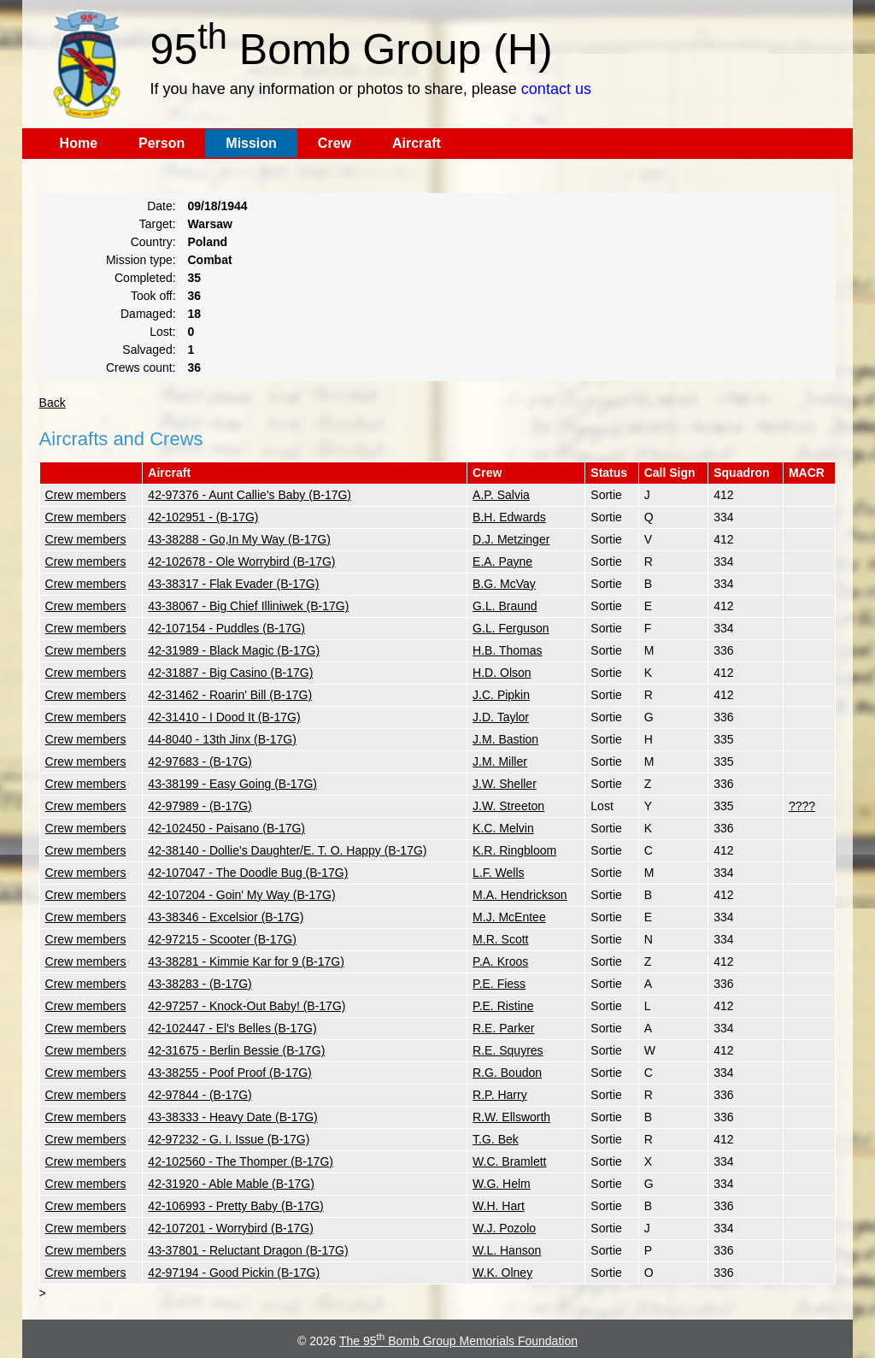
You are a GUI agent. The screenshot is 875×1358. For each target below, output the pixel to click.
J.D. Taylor (501, 717)
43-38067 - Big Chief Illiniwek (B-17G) (248, 606)
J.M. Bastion (505, 739)
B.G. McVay (504, 584)
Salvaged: (148, 349)
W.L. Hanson (507, 1250)
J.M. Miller (500, 761)
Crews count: (141, 367)
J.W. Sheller (505, 784)
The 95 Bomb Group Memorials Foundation (458, 1341)
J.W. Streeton (508, 806)
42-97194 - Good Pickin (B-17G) (234, 1272)
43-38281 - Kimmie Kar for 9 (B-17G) (246, 961)
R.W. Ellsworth (511, 1117)
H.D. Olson (502, 672)
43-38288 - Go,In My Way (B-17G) (239, 539)
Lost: (162, 331)
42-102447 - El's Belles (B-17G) (232, 1028)
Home (78, 143)
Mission (251, 143)
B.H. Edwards (509, 517)
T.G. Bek (496, 1139)
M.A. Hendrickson (520, 895)
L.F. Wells (498, 872)
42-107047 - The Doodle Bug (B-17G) (248, 872)
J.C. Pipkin (501, 695)
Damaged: (148, 313)
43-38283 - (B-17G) (199, 984)
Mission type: (141, 260)
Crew (334, 143)
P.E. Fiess (499, 984)
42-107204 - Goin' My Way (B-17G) (241, 895)
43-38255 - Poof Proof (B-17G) (229, 1072)
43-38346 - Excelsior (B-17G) (225, 917)
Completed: (145, 278)
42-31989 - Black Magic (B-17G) (234, 650)
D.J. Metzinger (511, 539)
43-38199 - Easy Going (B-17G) (232, 784)
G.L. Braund (505, 606)
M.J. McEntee (509, 917)
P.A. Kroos (500, 961)
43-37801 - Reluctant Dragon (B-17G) (248, 1250)
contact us (556, 88)
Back (52, 402)
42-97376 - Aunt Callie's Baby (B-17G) (249, 495)
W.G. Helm (502, 1183)
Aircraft (416, 143)
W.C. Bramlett (509, 1161)
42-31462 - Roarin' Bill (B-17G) (230, 695)
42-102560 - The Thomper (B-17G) (240, 1161)
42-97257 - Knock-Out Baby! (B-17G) (246, 1006)
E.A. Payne (502, 561)
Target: (157, 224)
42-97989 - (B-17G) (199, 806)
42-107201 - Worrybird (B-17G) (230, 1228)
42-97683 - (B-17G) (199, 761)
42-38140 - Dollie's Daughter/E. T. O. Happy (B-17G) (287, 850)
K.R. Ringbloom (514, 850)
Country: (153, 242)
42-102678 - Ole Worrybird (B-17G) (241, 561)
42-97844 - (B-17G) (199, 1095)
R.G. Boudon (507, 1072)
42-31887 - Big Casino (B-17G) (230, 672)
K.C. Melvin (503, 828)
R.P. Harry (500, 1095)
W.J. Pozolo (504, 1228)
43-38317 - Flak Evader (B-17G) (233, 584)
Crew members (85, 495)
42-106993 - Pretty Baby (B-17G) (235, 1206)
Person (161, 143)
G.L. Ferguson (511, 628)
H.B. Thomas (507, 650)
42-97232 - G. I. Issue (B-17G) (228, 1139)
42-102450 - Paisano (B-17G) (226, 828)
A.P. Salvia (501, 495)
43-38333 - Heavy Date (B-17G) (232, 1117)
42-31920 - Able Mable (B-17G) (231, 1183)
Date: (161, 206)
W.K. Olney (502, 1272)
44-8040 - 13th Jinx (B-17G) (222, 739)
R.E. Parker (503, 1028)
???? (802, 806)
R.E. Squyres (508, 1050)
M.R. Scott (500, 939)
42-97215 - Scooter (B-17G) (222, 939)
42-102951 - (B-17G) (203, 517)
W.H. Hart (499, 1206)
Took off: (153, 296)
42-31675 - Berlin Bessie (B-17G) (236, 1050)
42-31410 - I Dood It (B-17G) (224, 717)
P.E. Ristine (503, 1006)
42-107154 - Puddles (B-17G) (226, 628)
